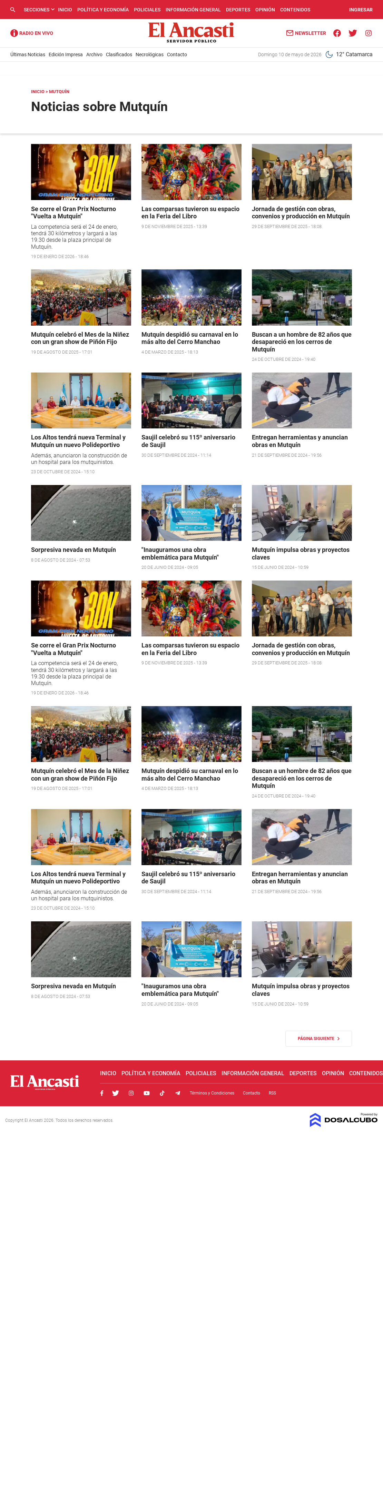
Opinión (265, 9)
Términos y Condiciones (212, 1093)
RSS (272, 1093)
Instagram (131, 1093)
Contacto (177, 54)
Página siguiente (319, 1038)
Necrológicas (150, 54)
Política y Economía (103, 9)
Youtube (146, 1093)
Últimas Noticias (27, 54)
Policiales (147, 9)
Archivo (94, 54)
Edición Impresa (66, 54)
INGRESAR (361, 9)
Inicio (65, 9)
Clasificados (119, 54)
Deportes (238, 9)
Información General (193, 9)
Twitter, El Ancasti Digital (115, 1093)
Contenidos (295, 9)
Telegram (177, 1093)
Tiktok (162, 1093)
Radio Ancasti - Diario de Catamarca (31, 33)
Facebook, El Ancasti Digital (102, 1093)
